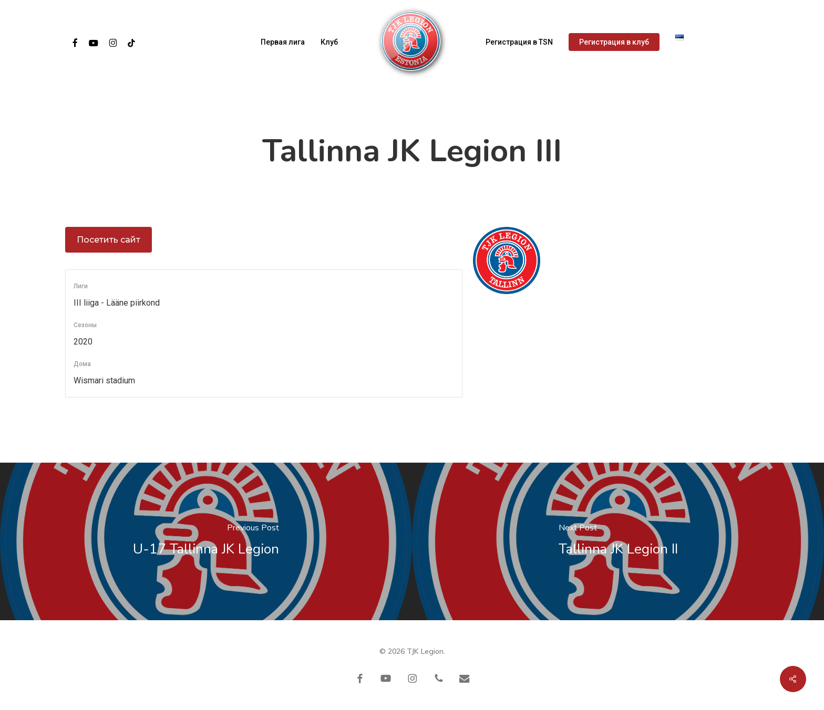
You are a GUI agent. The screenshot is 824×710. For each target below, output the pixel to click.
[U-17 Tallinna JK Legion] (206, 541)
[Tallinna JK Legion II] (618, 541)
